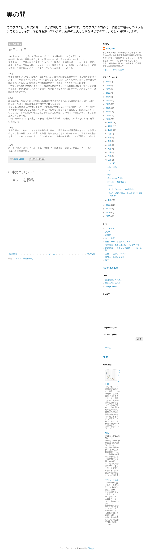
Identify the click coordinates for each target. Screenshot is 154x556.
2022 (108, 82)
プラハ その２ (112, 480)
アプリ (108, 232)
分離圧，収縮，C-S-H (114, 257)
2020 (108, 89)
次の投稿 (13, 254)
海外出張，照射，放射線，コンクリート (122, 245)
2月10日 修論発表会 (116, 182)
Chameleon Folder (115, 178)
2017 (108, 97)
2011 (108, 119)
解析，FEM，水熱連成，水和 (117, 241)
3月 (109, 156)
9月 (109, 134)
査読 (109, 174)
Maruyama (110, 48)
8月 (109, 137)
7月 (109, 141)
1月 (109, 200)
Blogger (91, 548)
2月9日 (111, 186)
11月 (110, 126)
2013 (108, 112)
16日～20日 (112, 167)
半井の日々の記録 (112, 283)
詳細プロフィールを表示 (113, 70)
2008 (108, 212)
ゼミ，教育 (110, 238)
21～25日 (111, 163)
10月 (110, 130)
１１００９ (110, 228)
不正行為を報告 (110, 268)
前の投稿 (91, 254)
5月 (109, 149)
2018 (108, 93)
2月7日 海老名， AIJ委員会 (120, 189)
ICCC (109, 171)
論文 (107, 260)
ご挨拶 (108, 235)
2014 (108, 108)
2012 (108, 115)
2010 (108, 205)
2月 (109, 160)
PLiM (105, 357)
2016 (108, 100)
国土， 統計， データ (115, 254)
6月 (109, 145)
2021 (108, 85)
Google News (111, 286)
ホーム (52, 254)
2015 (108, 104)
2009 (108, 209)
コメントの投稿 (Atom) (23, 258)
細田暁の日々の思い (113, 280)
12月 (110, 122)
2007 (108, 216)
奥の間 (16, 14)
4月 (109, 152)
